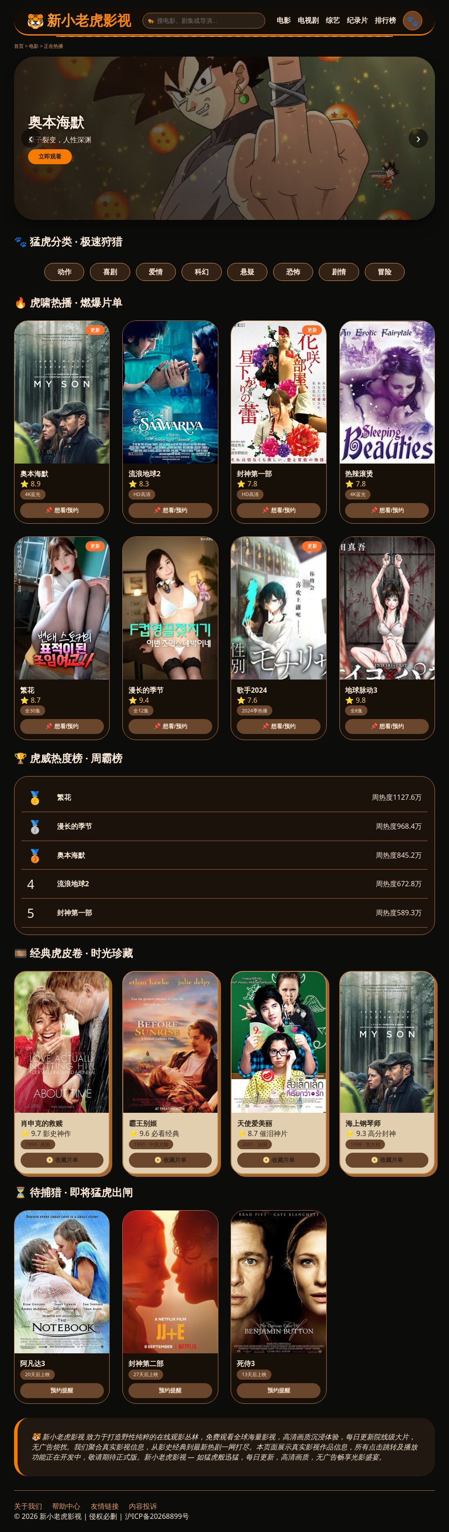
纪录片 (357, 20)
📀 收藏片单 (62, 1160)
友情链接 (105, 1506)
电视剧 (308, 20)
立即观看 (50, 156)
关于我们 (28, 1506)
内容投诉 (143, 1506)
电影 (284, 20)
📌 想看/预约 (61, 510)
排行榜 (385, 20)
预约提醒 (61, 1390)
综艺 (333, 20)
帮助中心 (66, 1506)
